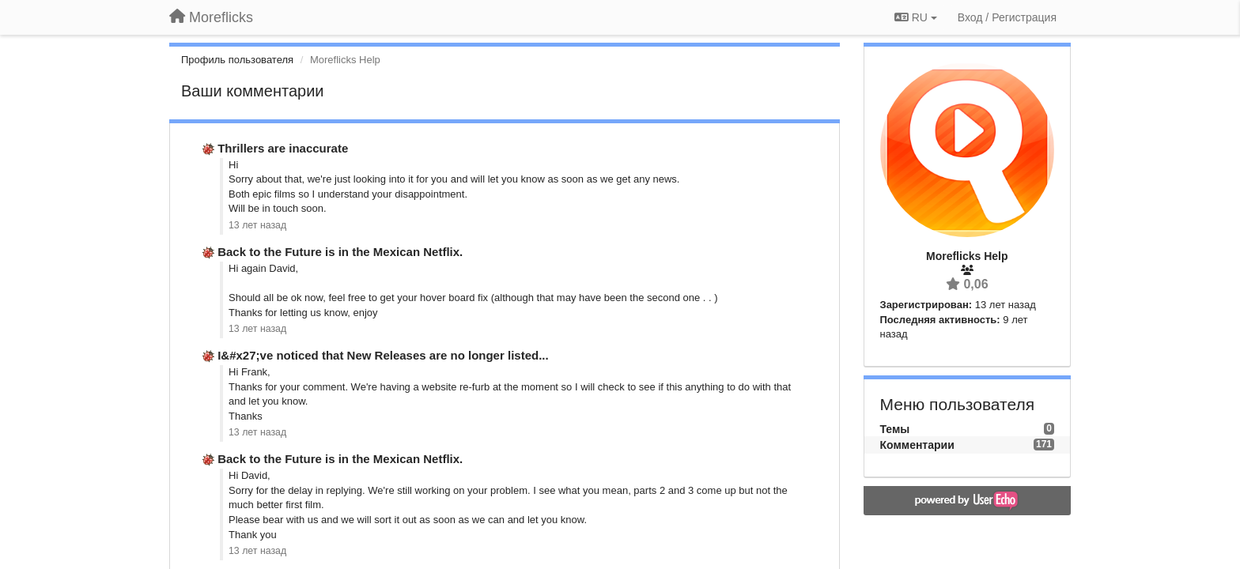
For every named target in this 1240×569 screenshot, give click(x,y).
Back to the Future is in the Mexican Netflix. (340, 251)
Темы (895, 429)
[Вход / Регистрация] (1007, 17)
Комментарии (917, 445)
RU (915, 17)
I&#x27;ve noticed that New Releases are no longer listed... (382, 355)
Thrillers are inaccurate (282, 148)
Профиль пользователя (237, 60)
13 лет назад (257, 225)
